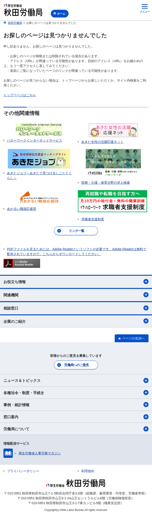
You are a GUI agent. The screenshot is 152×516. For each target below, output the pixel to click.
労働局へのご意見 (76, 365)
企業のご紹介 (76, 320)
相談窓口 (76, 307)
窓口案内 (76, 416)
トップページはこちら (19, 95)
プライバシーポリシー (23, 471)
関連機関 (76, 294)
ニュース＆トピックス (76, 380)
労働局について (76, 428)
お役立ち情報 (76, 281)
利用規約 (87, 471)
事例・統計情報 (76, 404)
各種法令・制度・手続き (76, 392)
